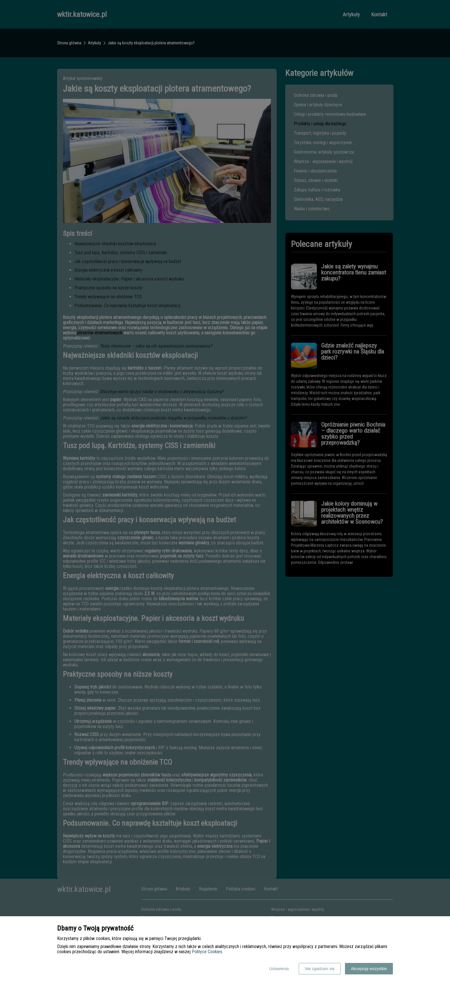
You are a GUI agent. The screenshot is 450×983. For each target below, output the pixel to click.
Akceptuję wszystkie (369, 968)
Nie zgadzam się (320, 968)
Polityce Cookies (207, 951)
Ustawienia (279, 968)
